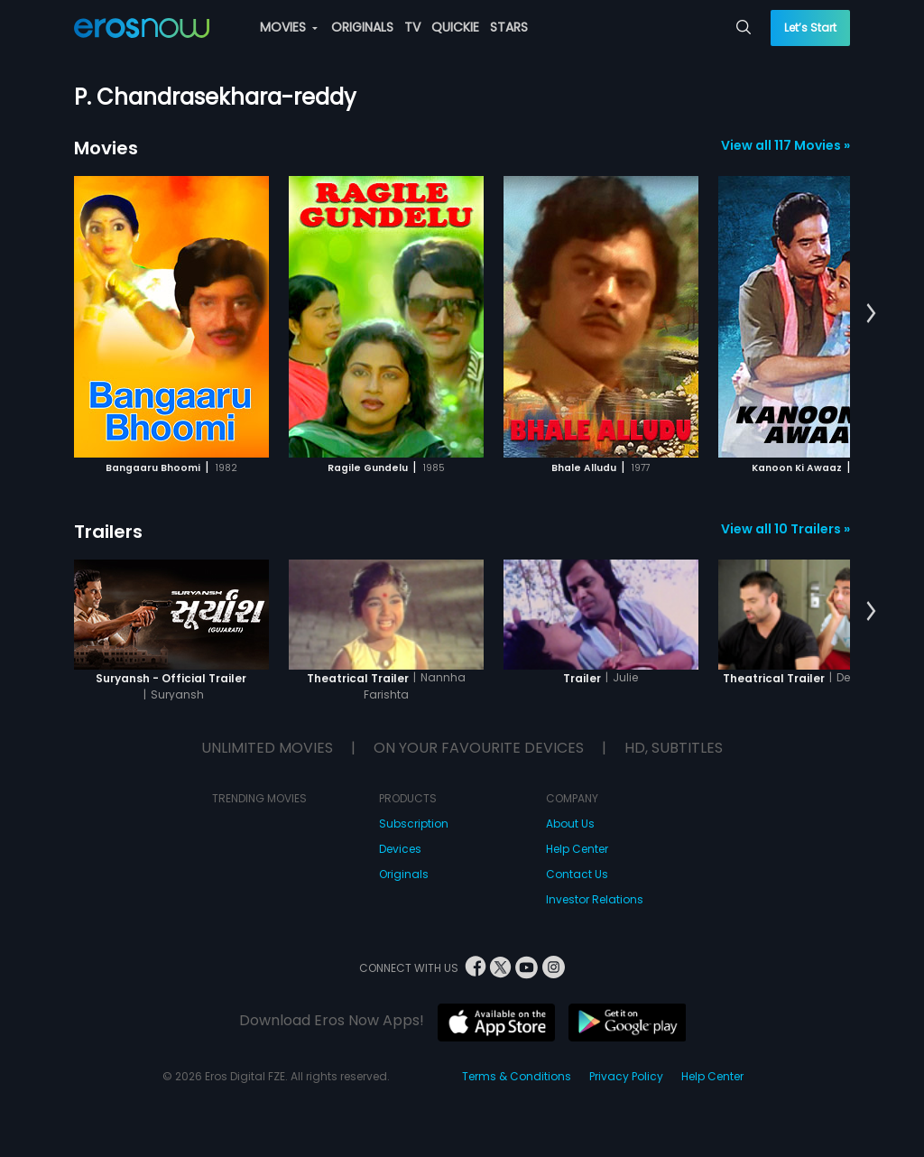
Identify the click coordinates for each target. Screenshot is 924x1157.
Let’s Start (810, 27)
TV (412, 27)
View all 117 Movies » (785, 145)
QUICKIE (455, 27)
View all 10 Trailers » (785, 529)
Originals (404, 874)
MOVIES (289, 27)
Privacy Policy (626, 1076)
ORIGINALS (362, 27)
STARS (509, 27)
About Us (570, 823)
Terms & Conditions (516, 1076)
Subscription (413, 823)
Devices (400, 848)
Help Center (577, 848)
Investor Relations (594, 899)
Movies (106, 148)
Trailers (108, 531)
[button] (871, 314)
